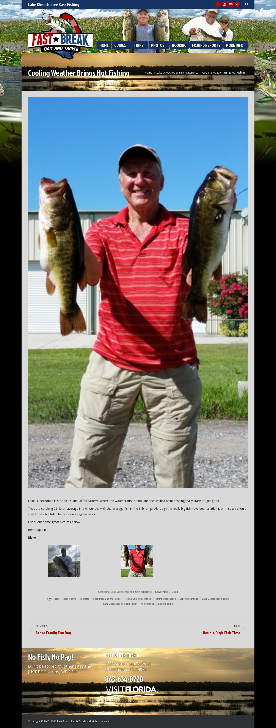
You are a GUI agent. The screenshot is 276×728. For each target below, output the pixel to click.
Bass (57, 599)
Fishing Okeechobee (165, 599)
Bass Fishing (70, 599)
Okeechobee (147, 604)
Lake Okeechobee (189, 599)
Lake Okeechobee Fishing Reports (131, 592)
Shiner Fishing (165, 604)
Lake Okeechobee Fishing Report (120, 604)
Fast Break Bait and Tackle (107, 599)
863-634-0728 (124, 678)
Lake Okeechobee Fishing (215, 599)
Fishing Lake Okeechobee (137, 599)
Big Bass (84, 599)
